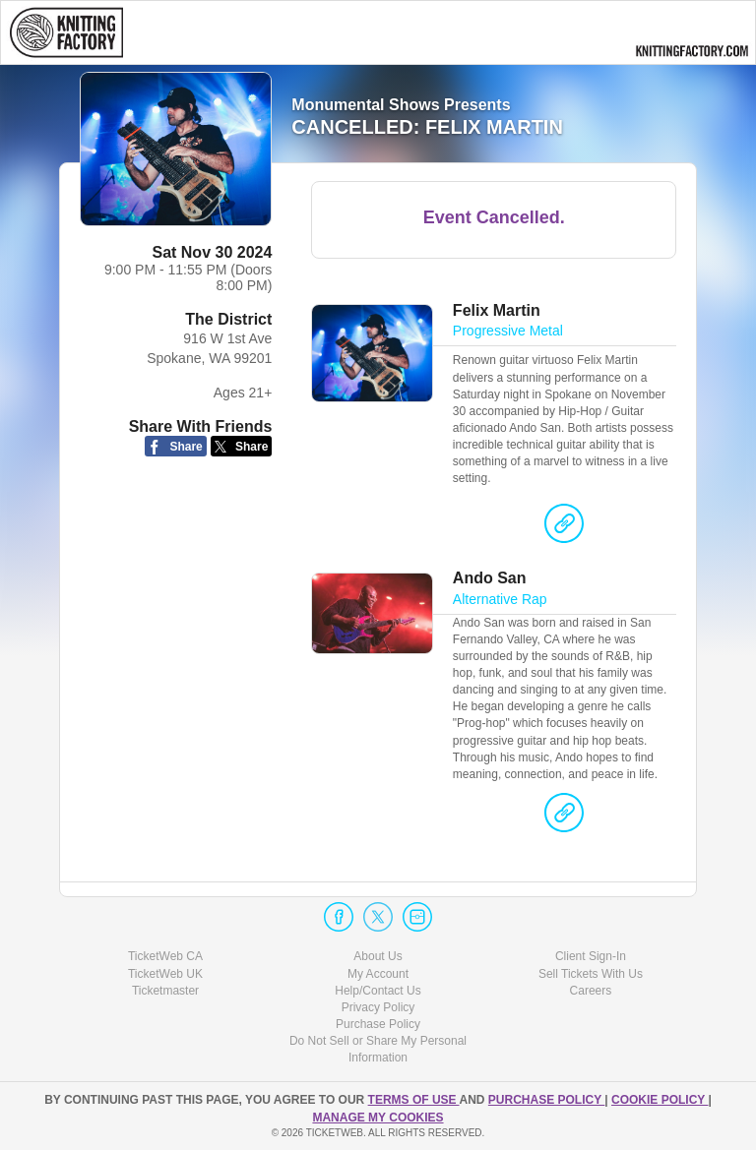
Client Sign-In (590, 956)
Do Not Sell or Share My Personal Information (378, 1049)
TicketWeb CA (165, 956)
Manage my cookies (377, 1117)
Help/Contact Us (377, 991)
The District (228, 319)
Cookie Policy (659, 1100)
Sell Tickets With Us (590, 974)
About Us (377, 956)
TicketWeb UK (165, 974)
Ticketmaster (165, 991)
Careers (591, 991)
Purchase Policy (378, 1024)
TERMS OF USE (414, 1100)
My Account (378, 974)
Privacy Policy (378, 1007)
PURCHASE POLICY (546, 1100)
